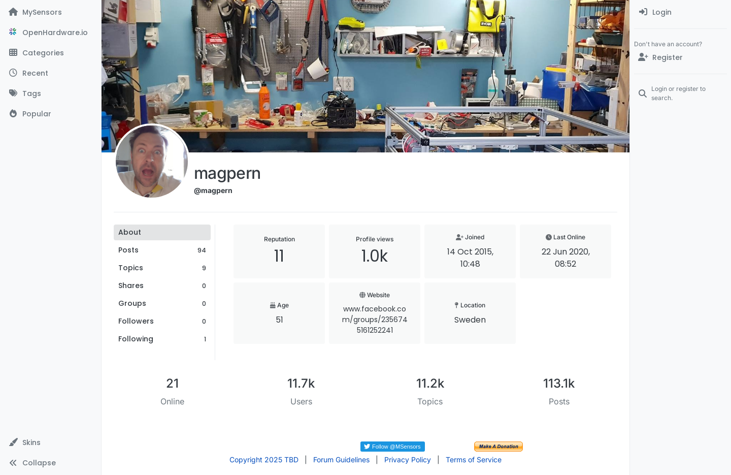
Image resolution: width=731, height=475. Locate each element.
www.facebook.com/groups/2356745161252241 (375, 319)
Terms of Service (474, 459)
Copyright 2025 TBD (263, 459)
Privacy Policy (407, 459)
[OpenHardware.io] (50, 32)
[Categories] (50, 53)
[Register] (680, 57)
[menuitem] (680, 12)
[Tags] (50, 93)
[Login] (680, 12)
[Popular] (50, 114)
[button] (50, 442)
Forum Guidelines (341, 459)
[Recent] (50, 73)
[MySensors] (50, 12)
